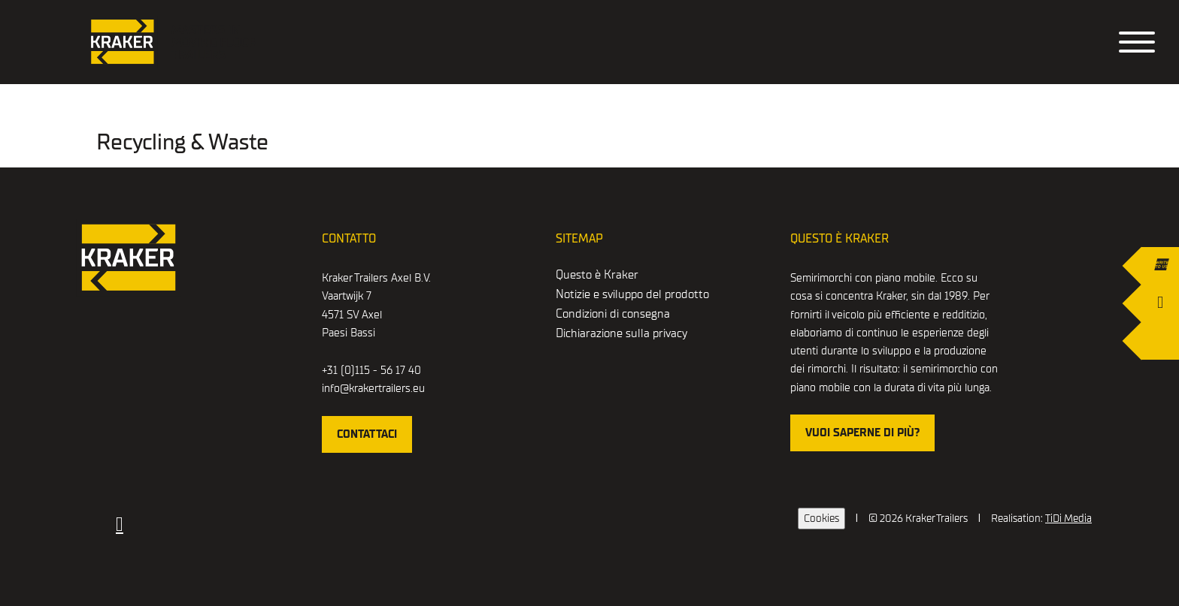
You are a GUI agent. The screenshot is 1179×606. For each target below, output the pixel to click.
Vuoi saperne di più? (862, 432)
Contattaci (367, 434)
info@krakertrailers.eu (373, 388)
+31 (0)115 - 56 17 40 (371, 370)
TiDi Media (1068, 518)
